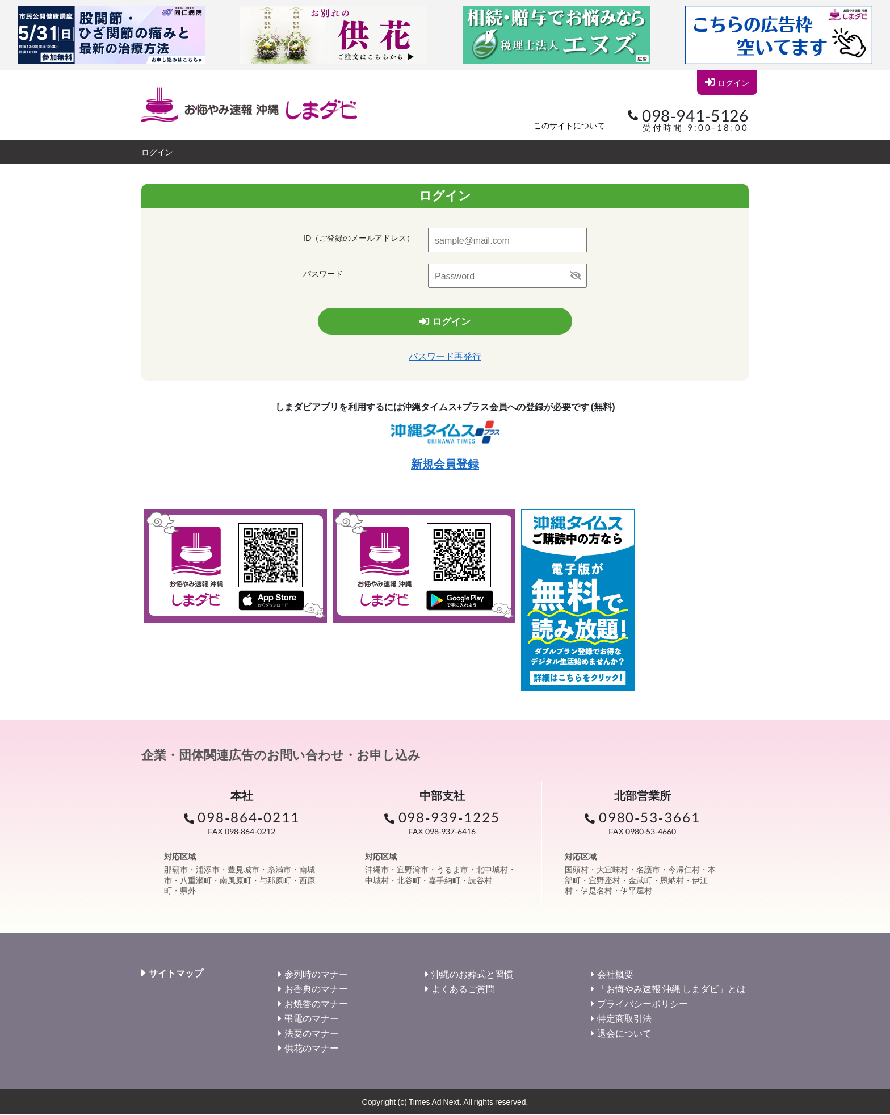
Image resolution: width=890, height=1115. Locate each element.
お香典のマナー (316, 989)
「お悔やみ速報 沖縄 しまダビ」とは (671, 989)
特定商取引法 (624, 1018)
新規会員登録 (445, 464)
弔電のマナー (311, 1018)
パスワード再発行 (445, 356)
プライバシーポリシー (642, 1004)
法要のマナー (311, 1033)
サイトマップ (176, 973)
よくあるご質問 (463, 989)
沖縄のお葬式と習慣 (472, 974)
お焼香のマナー (316, 1004)
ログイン (726, 82)
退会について (624, 1033)
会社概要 (615, 974)
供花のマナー (311, 1048)
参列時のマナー (316, 974)
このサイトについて (569, 125)
